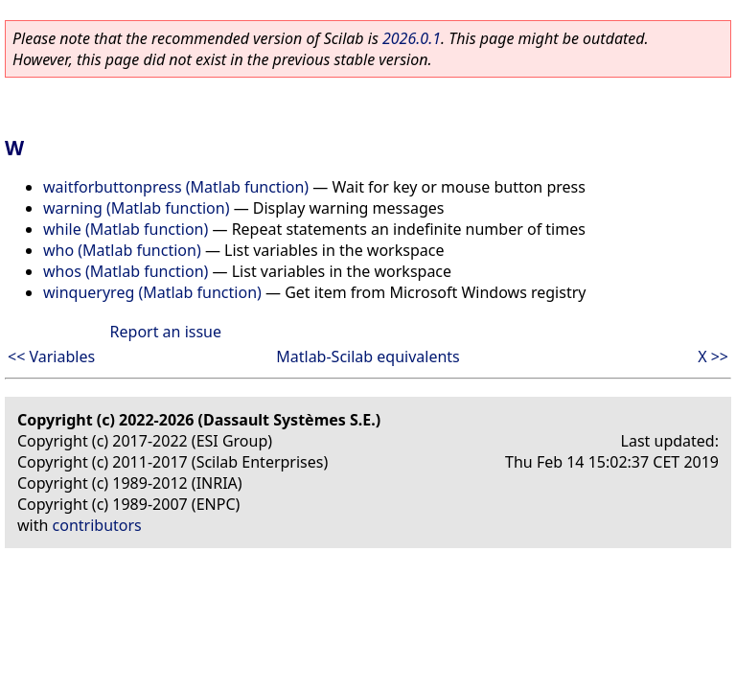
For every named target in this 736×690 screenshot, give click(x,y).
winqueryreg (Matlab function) (152, 292)
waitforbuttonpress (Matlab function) (176, 186)
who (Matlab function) (122, 250)
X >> (713, 356)
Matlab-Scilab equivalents (368, 356)
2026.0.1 (411, 38)
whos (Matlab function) (125, 271)
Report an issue (165, 331)
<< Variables (51, 356)
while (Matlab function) (125, 229)
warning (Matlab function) (136, 207)
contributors (97, 525)
